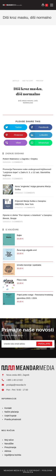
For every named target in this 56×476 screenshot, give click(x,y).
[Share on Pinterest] (15, 135)
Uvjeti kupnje (10, 415)
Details (16, 80)
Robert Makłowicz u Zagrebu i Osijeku (20, 159)
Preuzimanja (10, 447)
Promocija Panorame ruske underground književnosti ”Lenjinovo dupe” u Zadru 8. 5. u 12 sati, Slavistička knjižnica (27, 172)
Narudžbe (9, 443)
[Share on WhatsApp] (40, 143)
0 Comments (17, 162)
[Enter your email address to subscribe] (28, 344)
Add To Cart (27, 80)
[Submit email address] (44, 344)
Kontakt (7, 408)
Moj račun (9, 440)
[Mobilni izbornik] (50, 5)
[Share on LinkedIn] (40, 135)
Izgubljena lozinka (12, 455)
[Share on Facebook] (40, 127)
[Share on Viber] (15, 143)
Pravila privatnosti (12, 419)
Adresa (7, 451)
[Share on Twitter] (15, 127)
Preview (39, 80)
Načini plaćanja (11, 412)
